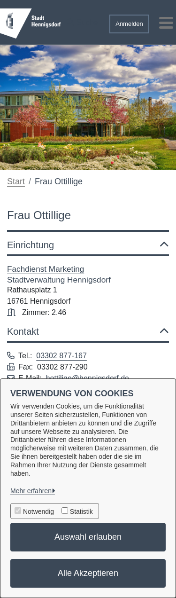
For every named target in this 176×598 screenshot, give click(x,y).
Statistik (81, 511)
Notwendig (38, 511)
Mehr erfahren (31, 491)
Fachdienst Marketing (45, 269)
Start (16, 181)
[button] (82, 20)
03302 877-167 (61, 356)
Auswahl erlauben (88, 537)
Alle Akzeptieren (88, 573)
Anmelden (129, 23)
